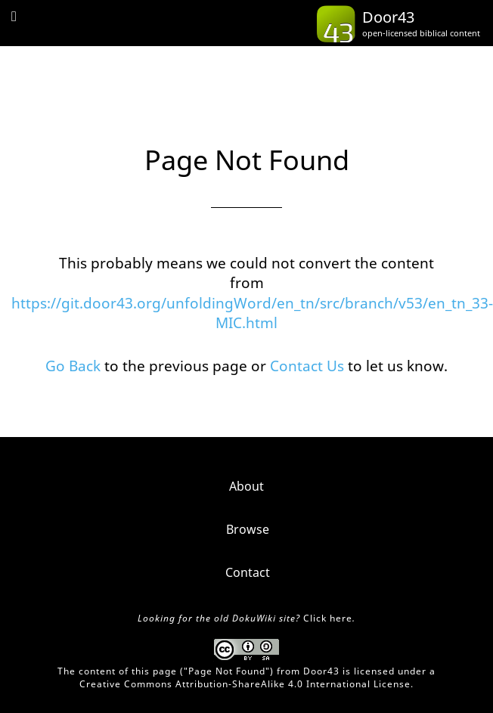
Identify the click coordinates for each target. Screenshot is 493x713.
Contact (247, 572)
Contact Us (307, 366)
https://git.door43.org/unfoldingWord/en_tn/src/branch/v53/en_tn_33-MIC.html (252, 313)
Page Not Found (226, 671)
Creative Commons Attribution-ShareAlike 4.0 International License (245, 683)
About (246, 486)
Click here (327, 618)
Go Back (73, 366)
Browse (247, 529)
